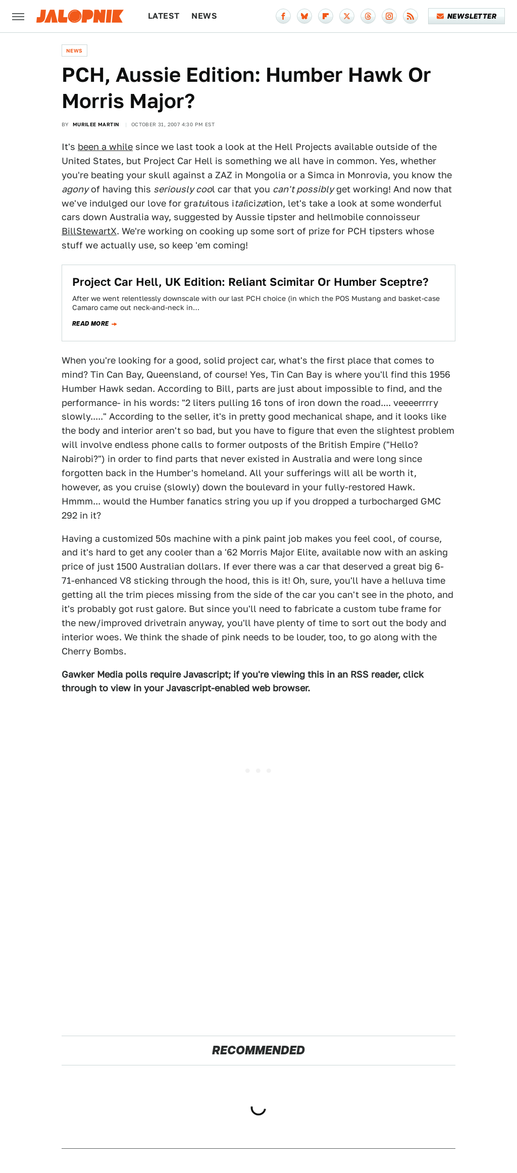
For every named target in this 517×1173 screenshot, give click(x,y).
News (204, 16)
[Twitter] (346, 16)
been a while (105, 146)
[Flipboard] (325, 16)
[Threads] (368, 16)
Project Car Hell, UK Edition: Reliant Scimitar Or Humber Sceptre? (250, 281)
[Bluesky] (304, 16)
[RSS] (410, 16)
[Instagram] (389, 16)
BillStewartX (89, 231)
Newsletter (467, 16)
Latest (163, 16)
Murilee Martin (96, 124)
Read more (90, 323)
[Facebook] (283, 16)
